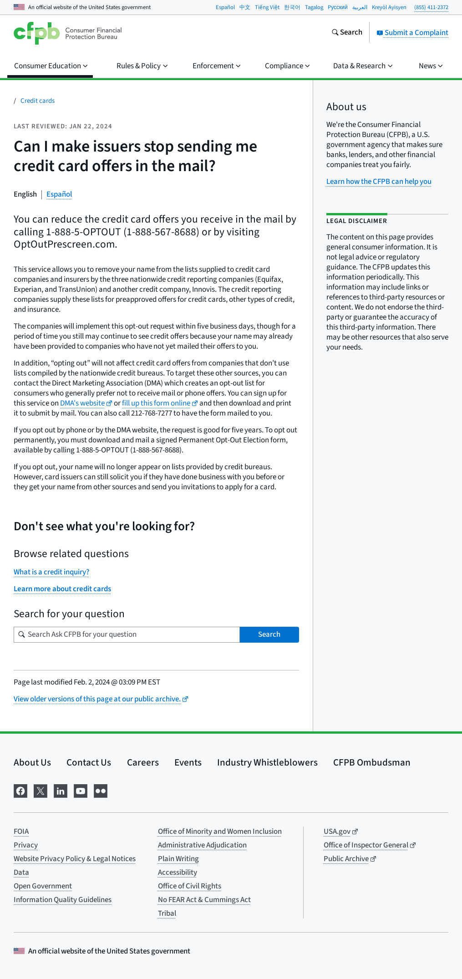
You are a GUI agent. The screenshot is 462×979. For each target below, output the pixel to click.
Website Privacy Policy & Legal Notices (75, 858)
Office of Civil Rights (189, 886)
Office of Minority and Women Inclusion (220, 831)
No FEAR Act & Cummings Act (204, 899)
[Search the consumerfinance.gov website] (346, 33)
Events (188, 762)
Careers (143, 762)
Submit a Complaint (412, 32)
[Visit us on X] (40, 790)
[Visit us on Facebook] (20, 790)
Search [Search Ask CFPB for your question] (269, 634)
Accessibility (177, 872)
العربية (359, 7)
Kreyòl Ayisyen (389, 7)
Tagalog (314, 7)
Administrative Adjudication (202, 845)
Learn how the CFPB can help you (379, 181)
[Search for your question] (127, 635)
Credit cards (37, 100)
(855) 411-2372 (431, 7)
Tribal (167, 913)
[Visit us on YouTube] (80, 790)
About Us (32, 762)
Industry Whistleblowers (267, 762)
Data (21, 872)
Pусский (338, 7)
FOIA (21, 831)
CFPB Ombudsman (372, 762)
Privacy (26, 845)
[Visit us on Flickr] (100, 790)
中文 (244, 7)
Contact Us (88, 762)
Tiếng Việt (267, 7)
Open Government (43, 886)
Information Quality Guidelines (63, 899)
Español (225, 7)
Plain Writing (178, 858)
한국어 (292, 7)
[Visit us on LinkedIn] (60, 790)
